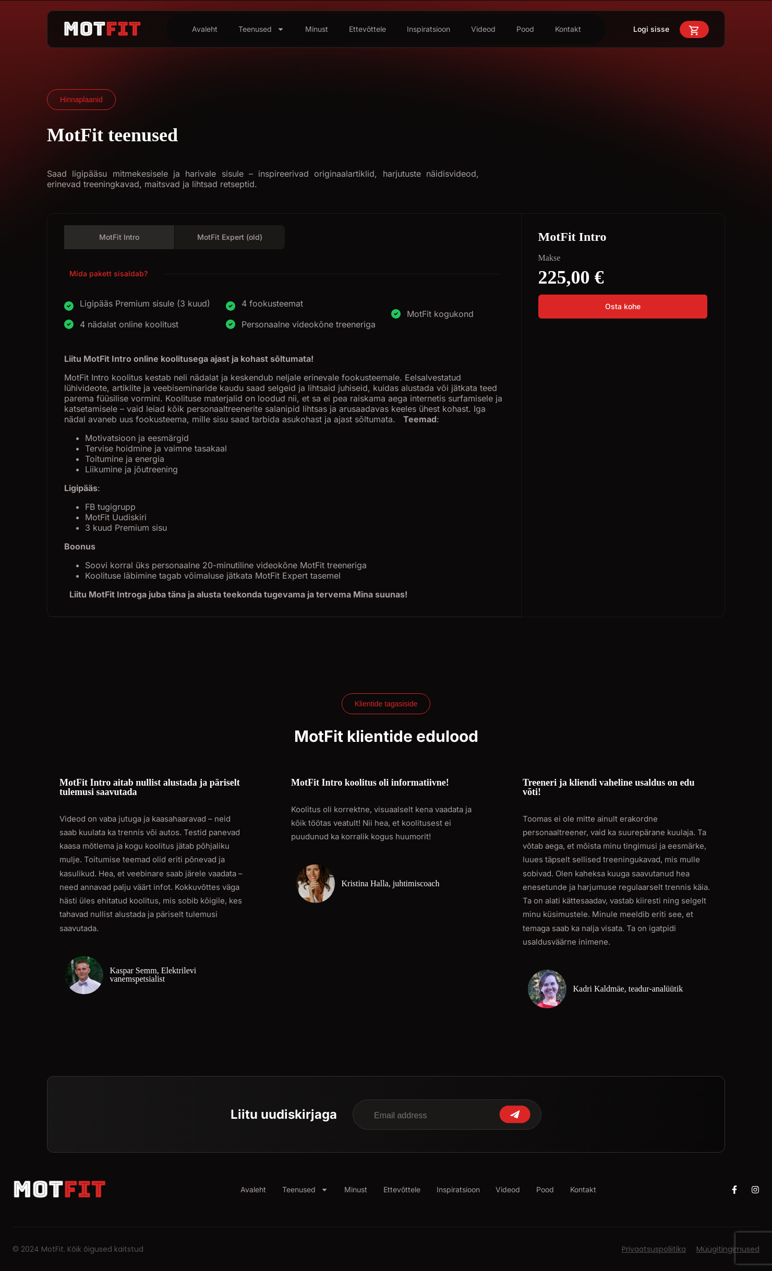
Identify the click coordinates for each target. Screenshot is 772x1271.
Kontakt (568, 29)
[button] (623, 307)
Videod (483, 29)
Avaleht (205, 29)
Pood (525, 29)
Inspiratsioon (428, 29)
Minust (316, 29)
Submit (514, 1114)
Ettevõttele (367, 29)
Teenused (261, 29)
